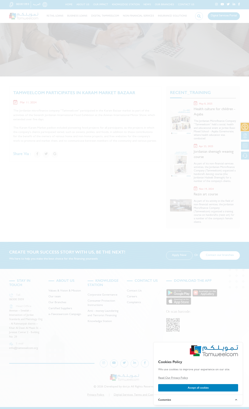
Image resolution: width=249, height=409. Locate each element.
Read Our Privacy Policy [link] (173, 378)
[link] (245, 127)
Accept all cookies (198, 387)
